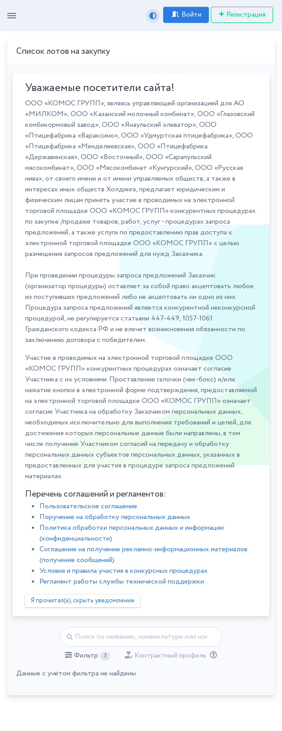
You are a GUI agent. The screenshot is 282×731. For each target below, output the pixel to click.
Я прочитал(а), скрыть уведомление (82, 600)
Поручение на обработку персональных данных (114, 517)
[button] (87, 655)
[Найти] (141, 637)
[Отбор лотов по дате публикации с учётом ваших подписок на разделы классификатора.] (211, 655)
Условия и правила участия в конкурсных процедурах (123, 571)
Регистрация (241, 14)
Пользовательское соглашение (88, 506)
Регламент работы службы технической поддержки (121, 581)
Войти (186, 14)
